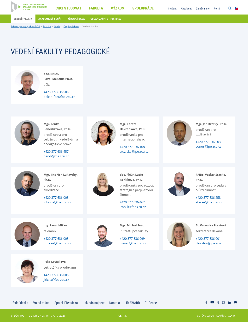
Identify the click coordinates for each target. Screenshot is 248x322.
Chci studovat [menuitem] (68, 8)
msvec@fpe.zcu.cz (133, 243)
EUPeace (151, 303)
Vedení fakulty (90, 26)
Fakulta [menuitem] (96, 8)
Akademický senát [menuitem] (50, 18)
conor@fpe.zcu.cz (208, 146)
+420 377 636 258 (208, 197)
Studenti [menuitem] (172, 8)
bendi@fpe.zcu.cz (56, 156)
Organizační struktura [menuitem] (105, 18)
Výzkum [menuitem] (118, 8)
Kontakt (114, 303)
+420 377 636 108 (132, 147)
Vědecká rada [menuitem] (76, 18)
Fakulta (47, 26)
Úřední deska (19, 303)
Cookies (221, 315)
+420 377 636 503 (208, 142)
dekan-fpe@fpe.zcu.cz (59, 97)
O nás (57, 26)
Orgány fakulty (71, 26)
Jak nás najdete (93, 303)
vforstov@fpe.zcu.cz (210, 243)
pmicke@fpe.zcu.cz (57, 243)
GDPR (231, 315)
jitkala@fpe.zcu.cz (56, 279)
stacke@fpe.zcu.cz (209, 202)
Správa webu (205, 315)
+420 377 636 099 (132, 238)
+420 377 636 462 (132, 202)
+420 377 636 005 (56, 275)
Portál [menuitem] (217, 8)
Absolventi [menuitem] (186, 8)
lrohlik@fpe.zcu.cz (133, 207)
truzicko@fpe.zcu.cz (134, 151)
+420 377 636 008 (56, 197)
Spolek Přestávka (66, 303)
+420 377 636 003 (56, 238)
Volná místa (41, 303)
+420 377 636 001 (208, 238)
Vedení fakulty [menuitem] (23, 18)
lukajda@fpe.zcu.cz (57, 202)
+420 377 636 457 (56, 151)
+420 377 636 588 (56, 92)
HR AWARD (132, 303)
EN (125, 315)
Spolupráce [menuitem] (143, 8)
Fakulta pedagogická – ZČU (25, 26)
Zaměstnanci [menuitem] (203, 8)
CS (120, 315)
